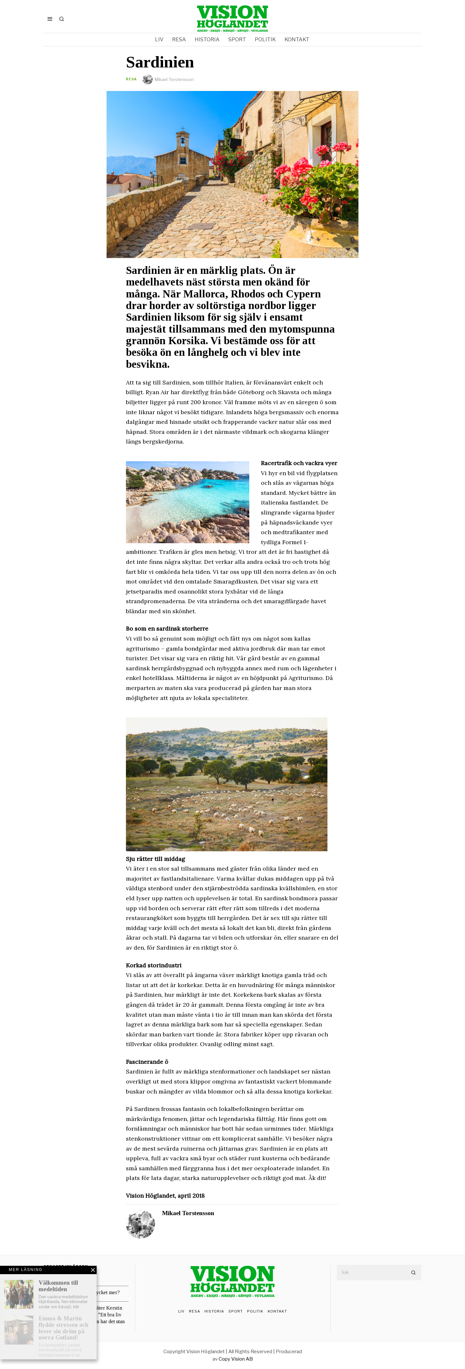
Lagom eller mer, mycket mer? (87, 1292)
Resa (131, 79)
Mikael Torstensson (168, 79)
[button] (413, 1272)
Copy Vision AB (236, 1359)
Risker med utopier (75, 1277)
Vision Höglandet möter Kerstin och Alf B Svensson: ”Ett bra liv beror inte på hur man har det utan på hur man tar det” (89, 1318)
